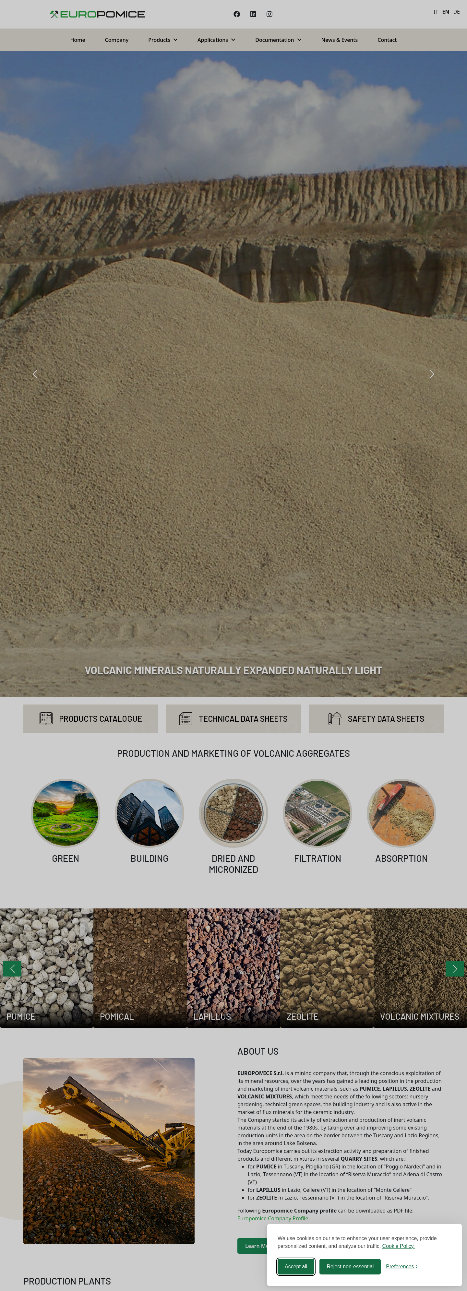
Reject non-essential (350, 1266)
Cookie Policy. (398, 1246)
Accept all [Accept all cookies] (296, 1266)
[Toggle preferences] (402, 1266)
